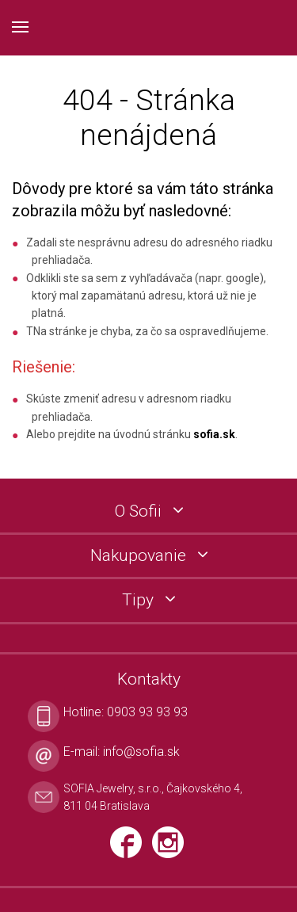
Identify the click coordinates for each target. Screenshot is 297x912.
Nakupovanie (140, 556)
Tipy (140, 600)
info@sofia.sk (141, 751)
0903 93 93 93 (147, 711)
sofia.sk (214, 434)
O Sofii (140, 511)
